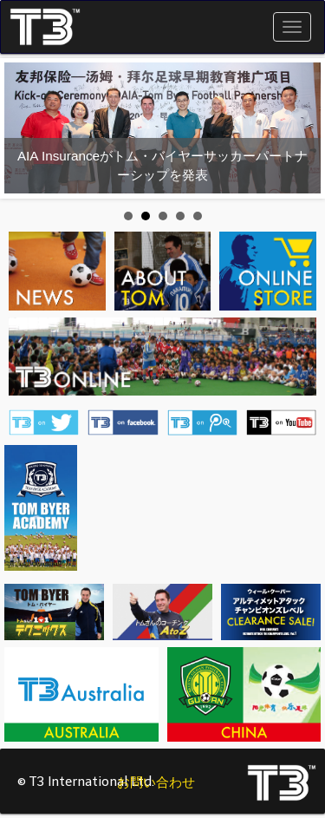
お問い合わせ (156, 782)
